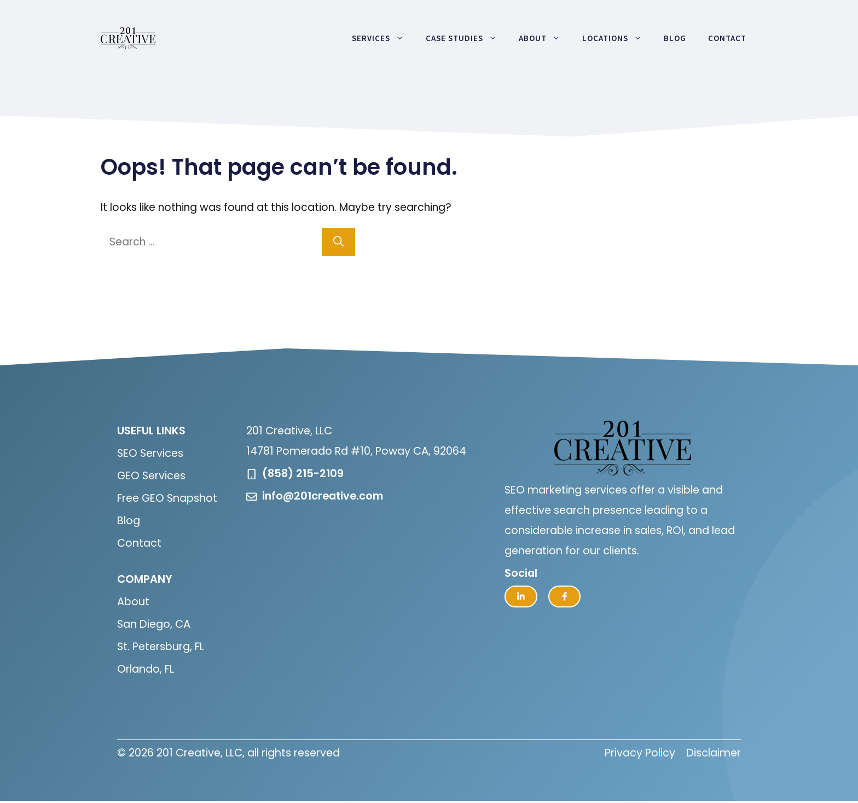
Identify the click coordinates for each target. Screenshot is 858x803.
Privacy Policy (640, 752)
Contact (727, 38)
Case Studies (467, 38)
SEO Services (150, 453)
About (545, 38)
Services (383, 38)
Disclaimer (713, 752)
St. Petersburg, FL (160, 646)
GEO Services (151, 475)
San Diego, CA (153, 624)
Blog (675, 38)
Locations (617, 38)
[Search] (338, 242)
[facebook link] (564, 596)
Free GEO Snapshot (167, 498)
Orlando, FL (145, 669)
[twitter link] (521, 596)
